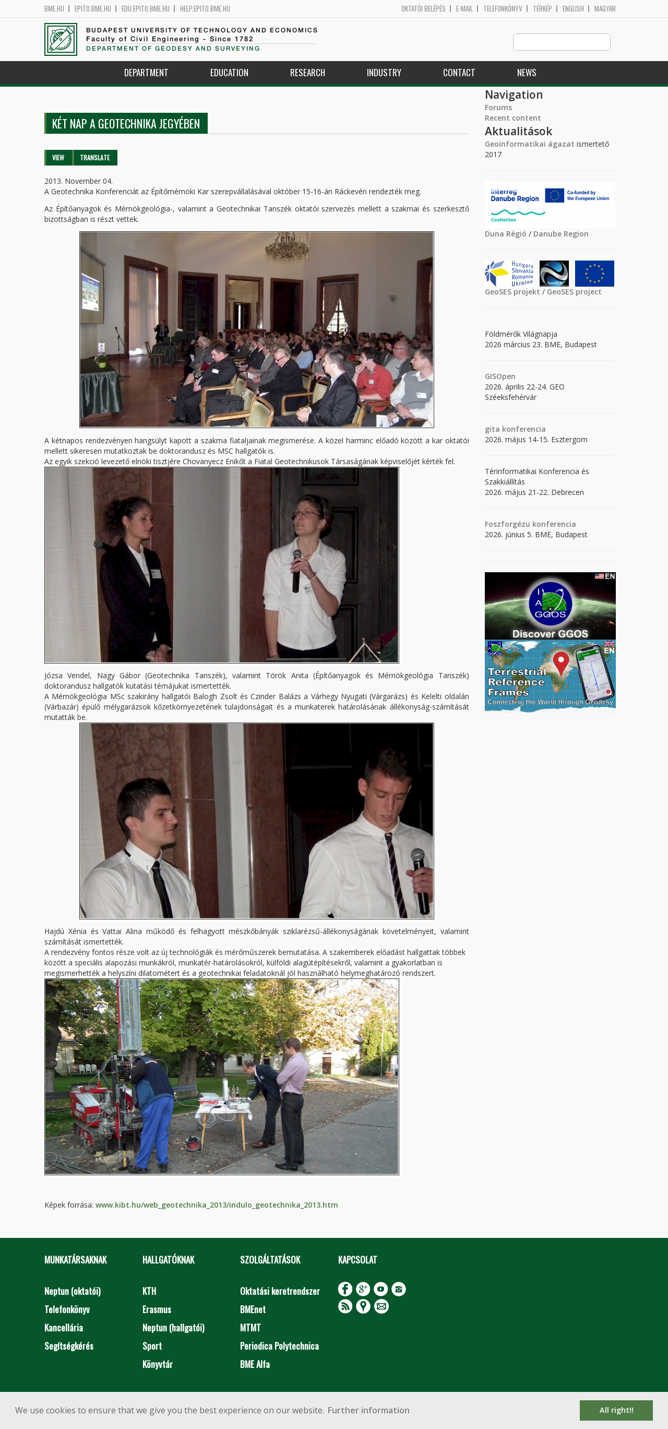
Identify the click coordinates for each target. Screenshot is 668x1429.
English (573, 8)
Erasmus (156, 1309)
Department (146, 72)
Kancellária (63, 1327)
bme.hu (54, 8)
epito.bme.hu (93, 8)
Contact (459, 72)
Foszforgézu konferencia (530, 524)
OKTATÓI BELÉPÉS (423, 8)
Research (307, 72)
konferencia (523, 429)
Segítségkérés (68, 1346)
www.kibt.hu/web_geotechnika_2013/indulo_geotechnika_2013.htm (215, 1205)
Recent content (513, 118)
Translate (95, 157)
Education (229, 72)
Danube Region (561, 234)
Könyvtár (157, 1364)
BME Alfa (255, 1364)
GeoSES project (574, 292)
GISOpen (500, 377)
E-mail (464, 8)
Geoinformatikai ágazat (530, 144)
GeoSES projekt (512, 292)
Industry (384, 72)
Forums (498, 108)
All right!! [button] (617, 1410)
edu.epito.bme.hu (146, 8)
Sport (152, 1346)
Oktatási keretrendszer (280, 1291)
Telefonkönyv (502, 8)
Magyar (605, 8)
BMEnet (253, 1309)
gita (492, 429)
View (58, 157)
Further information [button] (369, 1410)
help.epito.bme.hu (205, 8)
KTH (149, 1291)
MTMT (250, 1327)
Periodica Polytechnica (279, 1346)
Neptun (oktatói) (72, 1291)
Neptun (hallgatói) (173, 1327)
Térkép (542, 8)
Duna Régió (506, 234)
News (526, 72)
